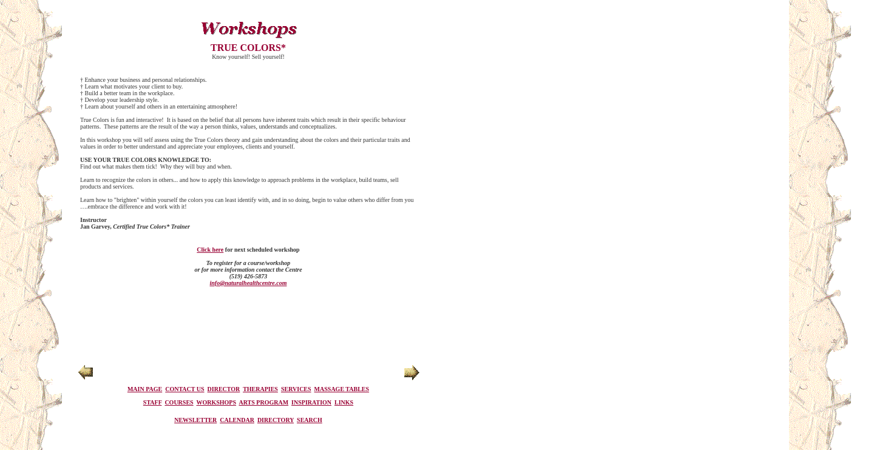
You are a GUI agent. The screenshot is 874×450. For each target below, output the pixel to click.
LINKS (343, 402)
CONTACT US (184, 389)
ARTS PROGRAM (264, 402)
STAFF (152, 402)
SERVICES (296, 389)
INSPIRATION (311, 402)
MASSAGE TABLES (342, 389)
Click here (210, 249)
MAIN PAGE (144, 389)
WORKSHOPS (216, 402)
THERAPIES (260, 389)
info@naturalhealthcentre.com (248, 283)
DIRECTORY (275, 420)
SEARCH (309, 420)
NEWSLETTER (195, 420)
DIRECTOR (224, 389)
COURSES (178, 402)
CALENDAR (237, 420)
